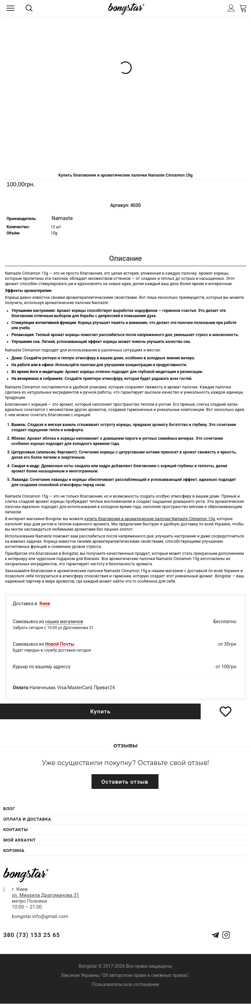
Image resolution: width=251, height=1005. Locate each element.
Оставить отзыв (124, 781)
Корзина (14, 850)
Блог (9, 808)
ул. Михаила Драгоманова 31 (45, 895)
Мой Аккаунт (19, 840)
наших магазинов (64, 621)
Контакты (15, 829)
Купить (100, 711)
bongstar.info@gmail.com (40, 916)
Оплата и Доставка (27, 819)
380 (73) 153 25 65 (31, 934)
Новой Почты (59, 644)
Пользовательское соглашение (125, 984)
